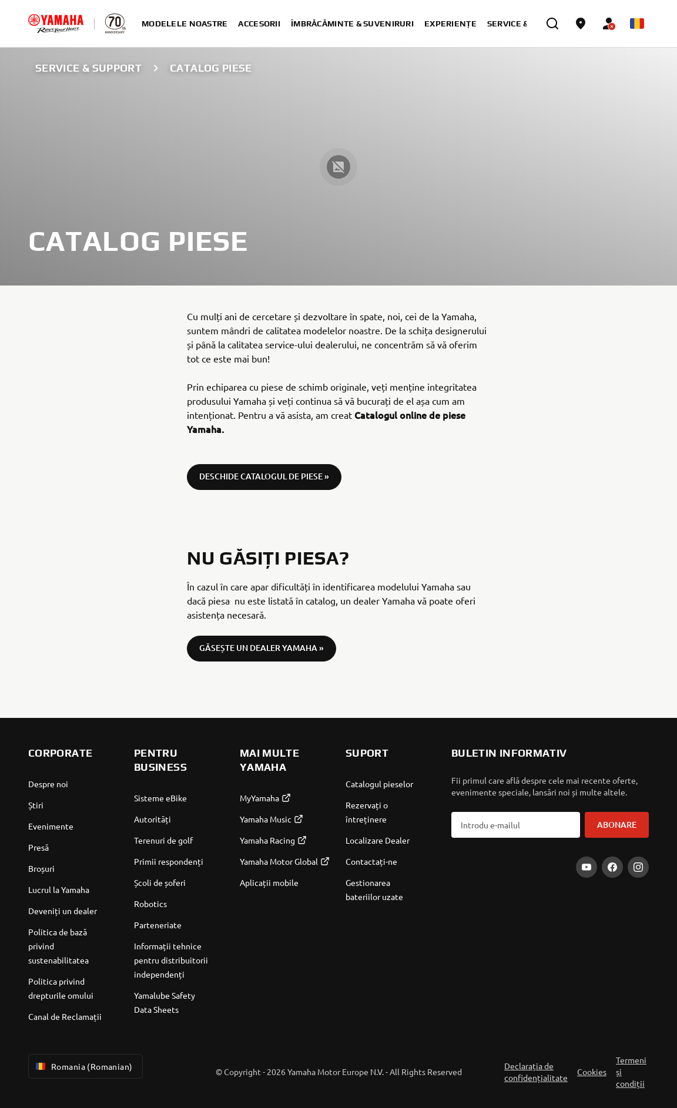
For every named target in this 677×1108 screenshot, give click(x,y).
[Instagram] (638, 867)
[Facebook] (612, 867)
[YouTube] (586, 867)
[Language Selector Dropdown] (637, 23)
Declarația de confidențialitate (536, 1071)
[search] (552, 23)
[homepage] (55, 23)
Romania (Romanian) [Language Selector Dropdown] (83, 1066)
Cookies (591, 1071)
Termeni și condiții (631, 1072)
